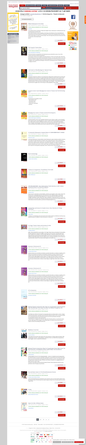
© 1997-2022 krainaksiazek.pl (27, 424)
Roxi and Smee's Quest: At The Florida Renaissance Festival (42, 372)
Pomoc (66, 5)
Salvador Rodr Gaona (32, 251)
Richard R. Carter (31, 137)
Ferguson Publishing (37, 117)
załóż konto (76, 3)
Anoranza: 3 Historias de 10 (34, 246)
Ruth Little (30, 52)
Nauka (9, 35)
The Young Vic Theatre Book (35, 47)
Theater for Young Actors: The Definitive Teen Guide (40, 169)
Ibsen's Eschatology (32, 153)
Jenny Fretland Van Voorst (33, 394)
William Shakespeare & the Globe (36, 23)
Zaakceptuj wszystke (79, 442)
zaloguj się (72, 3)
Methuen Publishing (36, 52)
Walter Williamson (31, 174)
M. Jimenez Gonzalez (32, 295)
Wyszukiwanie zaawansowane (47, 8)
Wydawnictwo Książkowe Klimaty (42, 428)
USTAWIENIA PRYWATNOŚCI (59, 424)
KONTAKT (35, 424)
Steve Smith (34, 377)
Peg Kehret (30, 75)
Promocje (38, 5)
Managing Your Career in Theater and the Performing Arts (42, 112)
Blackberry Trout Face (33, 329)
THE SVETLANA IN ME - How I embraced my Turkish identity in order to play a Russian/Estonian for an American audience (46, 186)
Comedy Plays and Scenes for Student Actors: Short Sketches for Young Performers (45, 208)
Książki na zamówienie (30, 5)
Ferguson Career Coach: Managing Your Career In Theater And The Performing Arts (46, 91)
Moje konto (60, 5)
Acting (29, 389)
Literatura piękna (11, 36)
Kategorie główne (13, 34)
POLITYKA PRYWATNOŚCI (48, 424)
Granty (44, 5)
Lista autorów (57, 428)
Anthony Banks (31, 354)
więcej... (9, 38)
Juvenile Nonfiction (35, 14)
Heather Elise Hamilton (32, 158)
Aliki (29, 28)
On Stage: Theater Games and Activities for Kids (39, 225)
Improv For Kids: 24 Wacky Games (36, 403)
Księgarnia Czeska (32, 428)
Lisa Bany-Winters (31, 230)
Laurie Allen (30, 214)
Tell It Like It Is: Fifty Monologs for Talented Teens (40, 70)
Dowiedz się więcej (57, 442)
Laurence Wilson (31, 334)
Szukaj (22, 5)
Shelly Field (30, 97)
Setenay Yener (31, 192)
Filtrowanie (62, 19)
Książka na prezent (52, 5)
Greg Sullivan (30, 408)
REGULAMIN (40, 424)
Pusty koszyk (69, 8)
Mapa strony (52, 428)
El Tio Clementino (32, 290)
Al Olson (29, 377)
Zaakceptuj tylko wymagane (67, 442)
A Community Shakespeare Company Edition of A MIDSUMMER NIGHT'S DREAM (46, 132)
